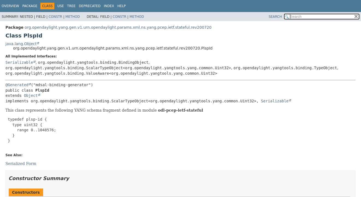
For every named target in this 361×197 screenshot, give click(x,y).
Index (109, 6)
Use (60, 6)
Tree (71, 6)
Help (121, 6)
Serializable (19, 62)
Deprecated (90, 6)
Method (73, 17)
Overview (10, 6)
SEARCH (275, 17)
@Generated (16, 85)
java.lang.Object (21, 44)
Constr (55, 17)
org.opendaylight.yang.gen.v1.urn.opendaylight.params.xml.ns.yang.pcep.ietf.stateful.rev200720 (118, 27)
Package (29, 6)
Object (31, 95)
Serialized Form (20, 163)
